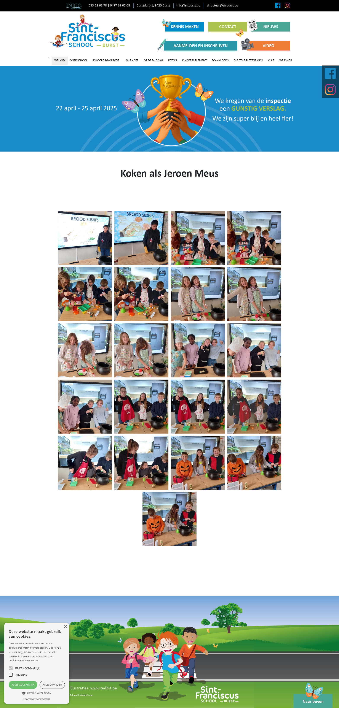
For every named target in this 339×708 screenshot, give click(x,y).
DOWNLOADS (220, 60)
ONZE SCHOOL (78, 60)
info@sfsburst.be (188, 5)
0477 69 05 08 (120, 5)
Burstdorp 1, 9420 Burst (153, 5)
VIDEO (260, 45)
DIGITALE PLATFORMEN (248, 60)
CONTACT (231, 28)
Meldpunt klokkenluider (81, 695)
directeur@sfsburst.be (222, 5)
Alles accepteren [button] (23, 684)
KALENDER (132, 60)
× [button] (65, 626)
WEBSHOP (285, 60)
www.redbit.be (103, 688)
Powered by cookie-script (37, 699)
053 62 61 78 (98, 5)
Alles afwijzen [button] (52, 684)
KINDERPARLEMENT (194, 60)
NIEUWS (264, 26)
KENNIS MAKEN (182, 25)
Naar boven (313, 699)
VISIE (271, 60)
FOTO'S (172, 60)
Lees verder (32, 660)
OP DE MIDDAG (153, 60)
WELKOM (60, 60)
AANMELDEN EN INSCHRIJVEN (196, 45)
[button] (37, 693)
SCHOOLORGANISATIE (106, 60)
